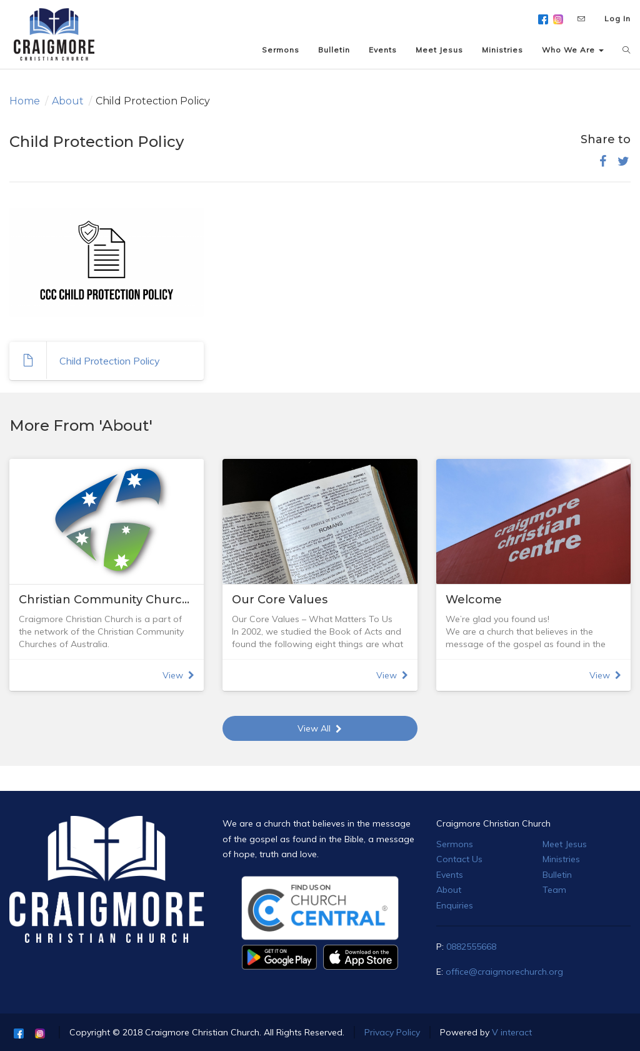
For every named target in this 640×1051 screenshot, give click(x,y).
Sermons (454, 844)
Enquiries (454, 905)
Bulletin (557, 874)
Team (554, 889)
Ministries (561, 859)
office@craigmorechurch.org (504, 971)
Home (24, 101)
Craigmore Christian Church (493, 823)
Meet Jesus (564, 844)
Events (449, 874)
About (68, 101)
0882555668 (471, 946)
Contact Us (459, 859)
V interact (512, 1032)
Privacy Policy (392, 1032)
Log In (617, 18)
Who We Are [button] (573, 49)
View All (320, 728)
